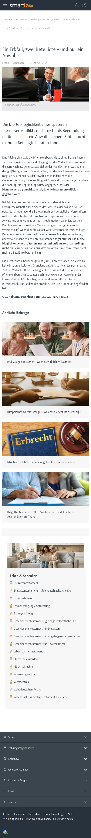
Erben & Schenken (71, 19)
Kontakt (7, 814)
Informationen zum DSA (38, 818)
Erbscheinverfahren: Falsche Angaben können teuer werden (41, 462)
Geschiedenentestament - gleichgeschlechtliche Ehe (45, 621)
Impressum (19, 814)
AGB (70, 814)
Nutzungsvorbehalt (63, 818)
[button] (45, 737)
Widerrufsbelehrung (13, 818)
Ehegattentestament (26, 583)
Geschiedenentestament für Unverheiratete (39, 644)
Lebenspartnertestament (28, 651)
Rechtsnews (21, 19)
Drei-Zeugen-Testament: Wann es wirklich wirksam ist (39, 361)
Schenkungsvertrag (25, 674)
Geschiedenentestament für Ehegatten (37, 628)
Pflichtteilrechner (24, 666)
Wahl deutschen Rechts (28, 689)
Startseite (7, 19)
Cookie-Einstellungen (54, 814)
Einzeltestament (23, 598)
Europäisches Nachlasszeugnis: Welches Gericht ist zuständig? (44, 412)
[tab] (45, 737)
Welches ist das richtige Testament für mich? (40, 697)
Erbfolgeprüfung (23, 613)
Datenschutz (34, 814)
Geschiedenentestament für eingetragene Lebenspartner (47, 636)
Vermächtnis (21, 682)
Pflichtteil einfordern (26, 659)
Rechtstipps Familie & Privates (45, 19)
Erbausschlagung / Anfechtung (32, 606)
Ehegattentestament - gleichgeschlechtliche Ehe (42, 590)
